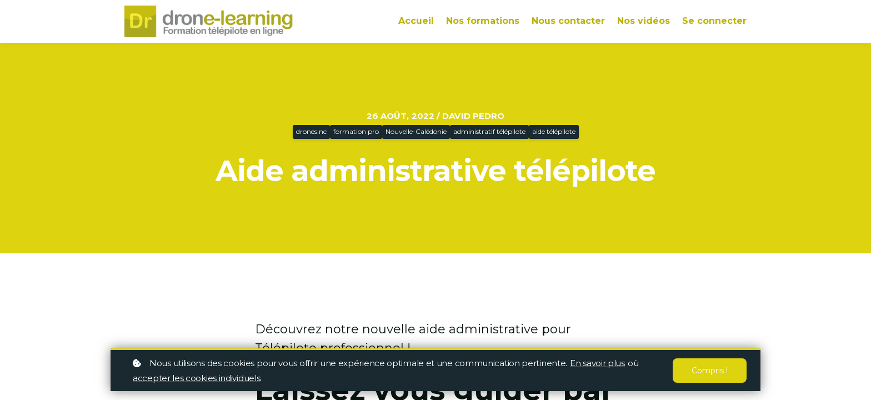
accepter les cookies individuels (196, 378)
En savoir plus (597, 363)
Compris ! (710, 371)
